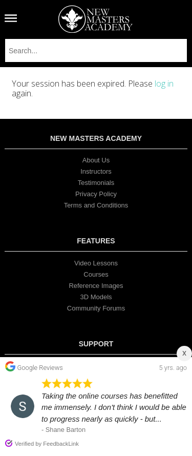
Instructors (96, 171)
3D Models (96, 297)
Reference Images (96, 285)
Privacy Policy (96, 194)
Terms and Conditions (96, 205)
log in (164, 83)
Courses (95, 274)
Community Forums (96, 308)
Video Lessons (96, 263)
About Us (96, 160)
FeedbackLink (61, 444)
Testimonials (96, 182)
